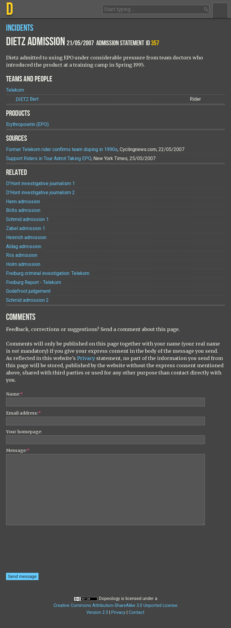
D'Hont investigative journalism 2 (40, 192)
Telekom (15, 90)
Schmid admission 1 (27, 219)
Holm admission (23, 264)
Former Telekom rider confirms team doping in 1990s (62, 149)
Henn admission (23, 201)
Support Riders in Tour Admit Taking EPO (48, 158)
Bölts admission (23, 210)
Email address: (23, 413)
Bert (27, 99)
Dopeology (109, 598)
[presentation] (30, 551)
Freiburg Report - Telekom (33, 282)
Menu (220, 10)
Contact (136, 612)
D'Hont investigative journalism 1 (40, 183)
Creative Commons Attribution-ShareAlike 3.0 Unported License (115, 605)
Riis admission (21, 255)
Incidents (19, 28)
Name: (14, 394)
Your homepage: (24, 431)
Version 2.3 (97, 612)
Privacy (86, 358)
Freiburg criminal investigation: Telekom (47, 273)
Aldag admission (23, 246)
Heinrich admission (26, 237)
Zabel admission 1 (25, 228)
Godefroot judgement (28, 291)
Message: (17, 450)
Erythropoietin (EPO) (27, 124)
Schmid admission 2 (27, 300)
